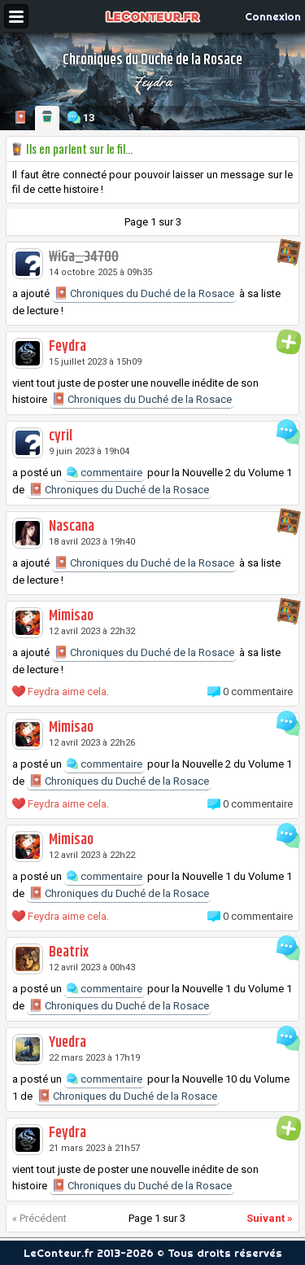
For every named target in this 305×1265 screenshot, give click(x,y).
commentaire (104, 472)
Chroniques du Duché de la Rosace (144, 293)
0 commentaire (258, 691)
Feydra (152, 81)
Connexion (273, 16)
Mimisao (71, 616)
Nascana (71, 526)
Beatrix (69, 952)
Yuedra (67, 1042)
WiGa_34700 (84, 257)
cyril (60, 436)
